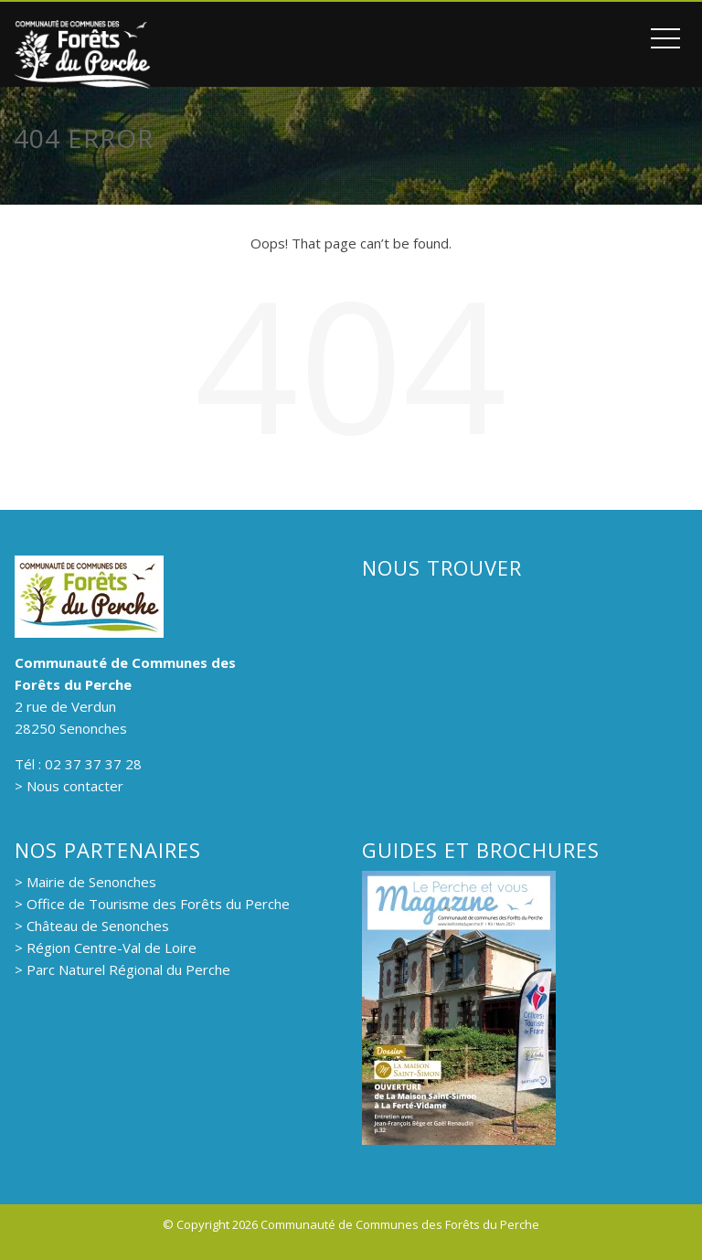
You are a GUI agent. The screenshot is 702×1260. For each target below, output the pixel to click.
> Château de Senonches (92, 925)
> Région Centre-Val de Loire (106, 947)
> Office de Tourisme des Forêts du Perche (152, 904)
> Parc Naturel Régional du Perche (122, 969)
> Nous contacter (69, 786)
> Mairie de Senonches (85, 882)
